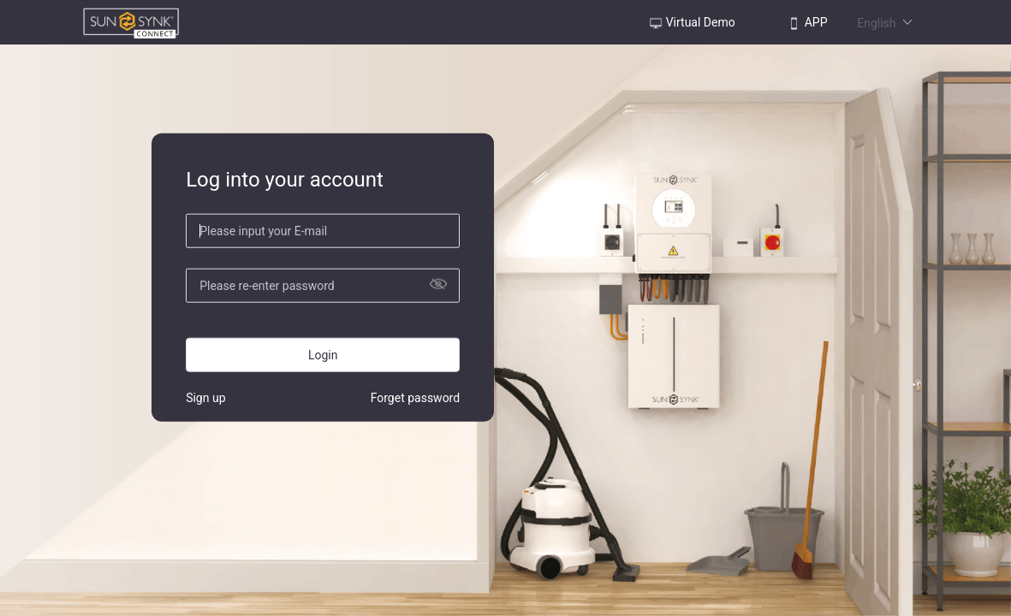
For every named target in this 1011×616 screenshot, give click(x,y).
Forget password (415, 397)
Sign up (205, 397)
